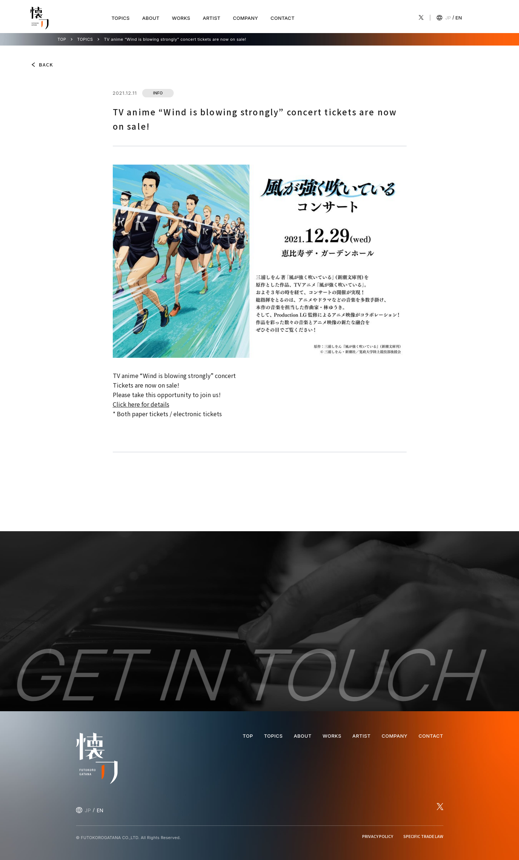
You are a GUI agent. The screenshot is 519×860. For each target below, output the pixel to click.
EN (458, 18)
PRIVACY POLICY (377, 836)
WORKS (181, 18)
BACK (46, 64)
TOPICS (121, 18)
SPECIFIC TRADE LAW (423, 836)
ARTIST (211, 18)
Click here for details (141, 404)
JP (448, 18)
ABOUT (150, 18)
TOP (62, 39)
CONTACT (283, 18)
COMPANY (245, 18)
